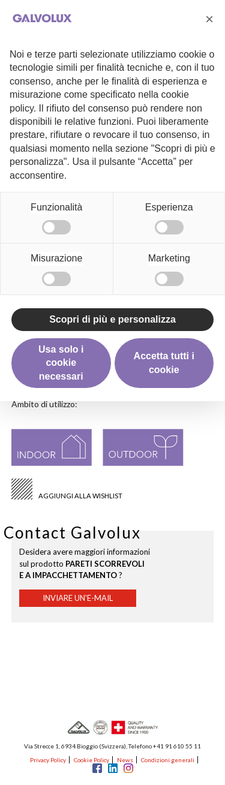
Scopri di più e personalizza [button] (112, 319)
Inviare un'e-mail (78, 598)
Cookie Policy (91, 759)
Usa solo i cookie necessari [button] (61, 362)
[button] (209, 19)
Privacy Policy (48, 759)
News (125, 759)
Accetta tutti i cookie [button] (164, 362)
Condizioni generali (167, 759)
